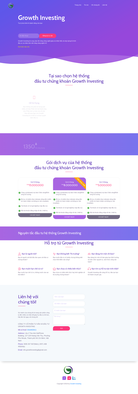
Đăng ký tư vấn (48, 36)
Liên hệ (104, 5)
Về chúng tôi (95, 5)
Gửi (61, 328)
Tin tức (86, 5)
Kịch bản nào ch (23, 47)
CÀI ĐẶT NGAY (35, 215)
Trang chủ (78, 5)
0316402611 (31, 330)
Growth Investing (75, 383)
